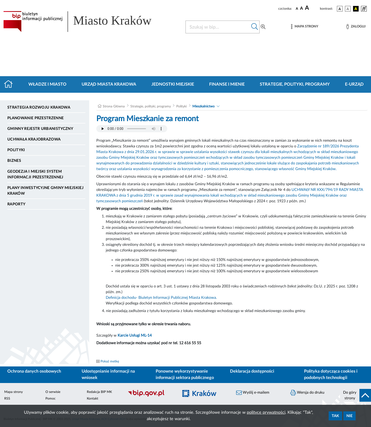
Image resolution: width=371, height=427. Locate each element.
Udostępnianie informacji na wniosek (108, 374)
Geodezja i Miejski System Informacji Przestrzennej (35, 174)
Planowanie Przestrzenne (35, 118)
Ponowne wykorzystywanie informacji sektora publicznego (185, 374)
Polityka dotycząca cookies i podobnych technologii (331, 374)
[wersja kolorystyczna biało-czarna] (347, 8)
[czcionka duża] (312, 8)
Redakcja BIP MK (99, 392)
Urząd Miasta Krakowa (109, 84)
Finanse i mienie (227, 84)
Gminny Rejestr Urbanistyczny (40, 129)
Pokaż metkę (110, 361)
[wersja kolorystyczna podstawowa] (339, 8)
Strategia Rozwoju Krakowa (38, 107)
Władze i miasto (47, 84)
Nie (349, 416)
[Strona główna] (10, 84)
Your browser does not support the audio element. (131, 128)
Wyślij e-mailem (252, 393)
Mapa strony (13, 392)
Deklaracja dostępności (252, 371)
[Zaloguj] (355, 26)
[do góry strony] (355, 395)
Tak (335, 416)
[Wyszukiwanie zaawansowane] (263, 27)
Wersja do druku (307, 393)
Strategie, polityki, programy (295, 84)
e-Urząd (354, 84)
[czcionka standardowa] (297, 8)
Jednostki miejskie (172, 84)
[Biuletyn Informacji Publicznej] (150, 396)
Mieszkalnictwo (203, 106)
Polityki (16, 150)
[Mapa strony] (304, 26)
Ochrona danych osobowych (34, 371)
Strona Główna (114, 106)
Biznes (14, 161)
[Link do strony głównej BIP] (84, 21)
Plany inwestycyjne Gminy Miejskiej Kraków (45, 190)
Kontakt (92, 398)
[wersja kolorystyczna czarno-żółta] (355, 8)
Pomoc (50, 398)
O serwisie (52, 392)
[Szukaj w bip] (255, 27)
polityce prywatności (266, 412)
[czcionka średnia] (302, 8)
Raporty (16, 204)
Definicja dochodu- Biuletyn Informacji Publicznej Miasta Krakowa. (161, 297)
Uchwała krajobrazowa (34, 139)
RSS (7, 398)
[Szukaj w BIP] (218, 27)
